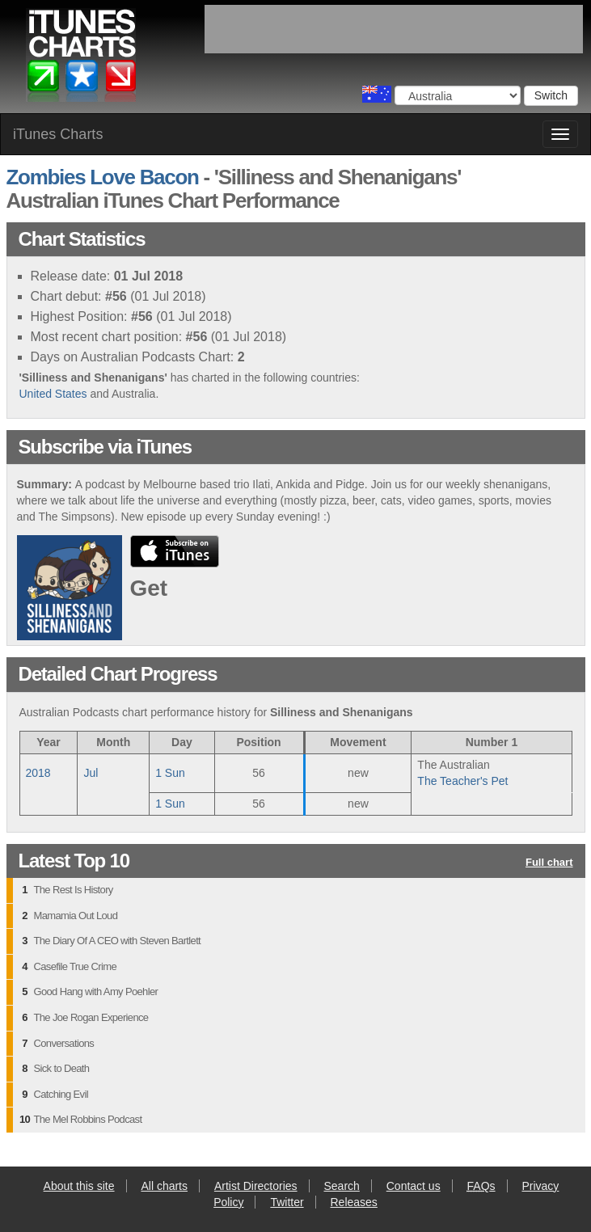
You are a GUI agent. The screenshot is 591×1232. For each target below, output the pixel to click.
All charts (164, 1185)
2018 (38, 772)
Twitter (286, 1202)
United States (53, 393)
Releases (354, 1202)
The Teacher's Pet (462, 780)
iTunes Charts (58, 134)
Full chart (549, 863)
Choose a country (376, 94)
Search (341, 1185)
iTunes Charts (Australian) (82, 59)
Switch (551, 95)
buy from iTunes (174, 551)
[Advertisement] (394, 29)
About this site (79, 1185)
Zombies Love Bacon (102, 177)
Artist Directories (256, 1185)
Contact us (413, 1185)
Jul (90, 772)
